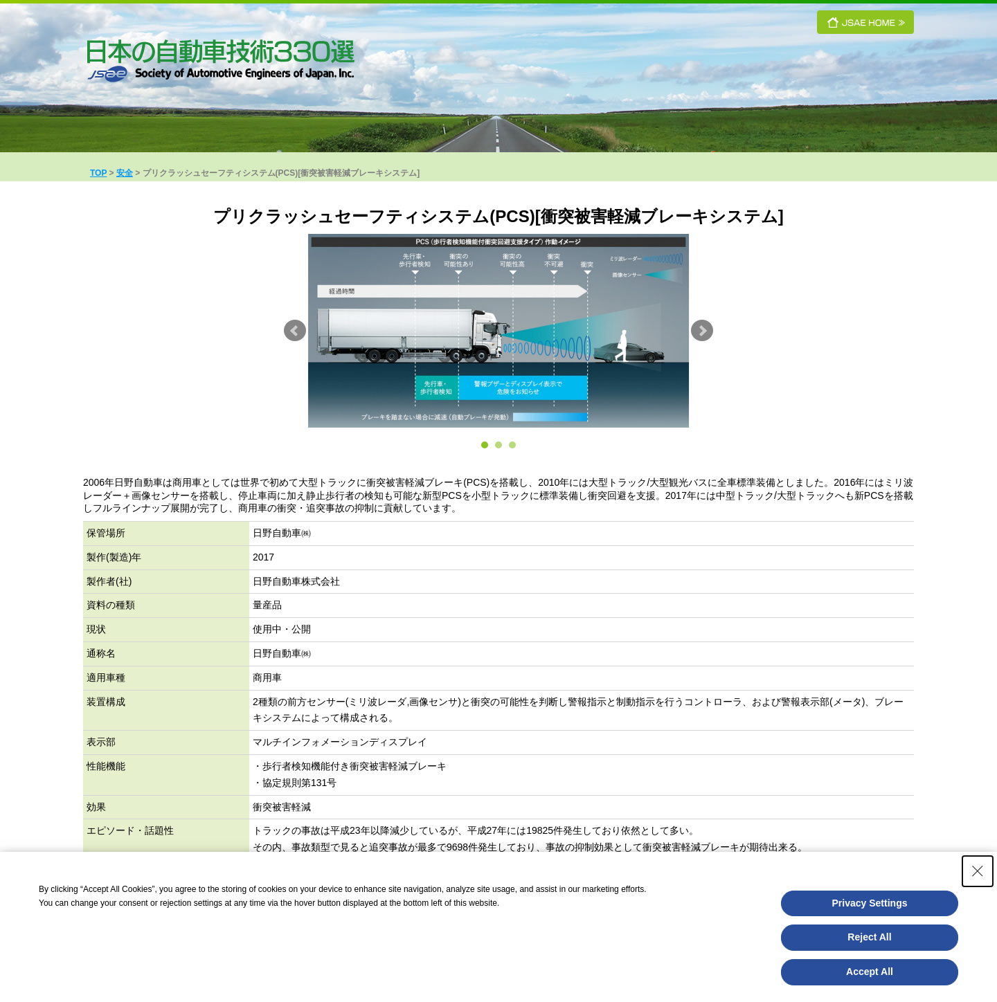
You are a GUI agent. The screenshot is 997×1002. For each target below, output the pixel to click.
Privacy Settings (870, 903)
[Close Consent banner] (977, 871)
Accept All (869, 971)
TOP (98, 173)
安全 (124, 173)
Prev (295, 331)
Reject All (869, 936)
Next (702, 331)
